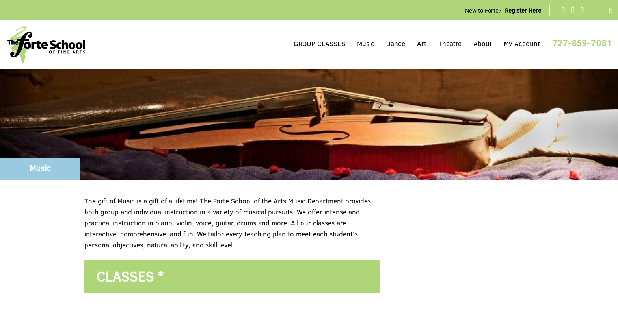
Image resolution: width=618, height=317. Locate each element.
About (482, 43)
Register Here (523, 10)
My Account (522, 43)
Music (365, 43)
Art (421, 43)
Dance (395, 43)
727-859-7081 (582, 42)
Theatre (450, 43)
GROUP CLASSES (319, 43)
